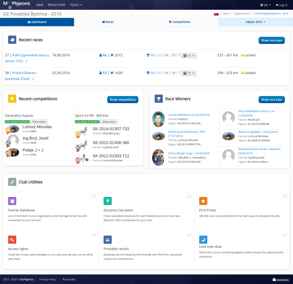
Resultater (56, 5)
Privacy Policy (47, 279)
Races (108, 22)
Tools (74, 5)
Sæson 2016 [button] (254, 22)
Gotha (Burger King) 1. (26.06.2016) (189, 153)
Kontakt (69, 279)
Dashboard (37, 22)
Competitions (179, 22)
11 (188, 55)
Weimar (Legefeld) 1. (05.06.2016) (258, 132)
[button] (26, 61)
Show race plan (271, 40)
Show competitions (123, 100)
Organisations (242, 13)
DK (264, 5)
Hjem (39, 5)
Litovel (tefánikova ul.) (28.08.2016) (189, 115)
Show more (39, 121)
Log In (282, 5)
